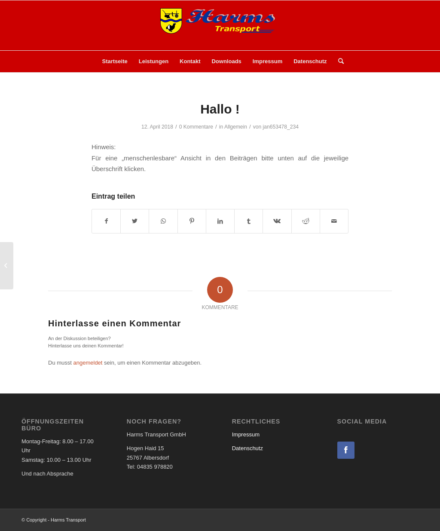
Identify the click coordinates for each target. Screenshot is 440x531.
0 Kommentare (196, 127)
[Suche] (338, 61)
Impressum (267, 61)
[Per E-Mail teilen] (334, 221)
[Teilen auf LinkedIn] (220, 221)
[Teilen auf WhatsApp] (163, 221)
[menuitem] (338, 61)
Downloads (226, 61)
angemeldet (88, 362)
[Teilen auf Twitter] (135, 221)
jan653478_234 (281, 127)
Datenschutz (310, 61)
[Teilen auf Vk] (277, 221)
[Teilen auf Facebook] (106, 221)
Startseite (115, 61)
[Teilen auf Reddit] (306, 221)
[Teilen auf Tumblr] (249, 221)
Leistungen (153, 61)
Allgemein (235, 127)
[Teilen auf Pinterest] (192, 221)
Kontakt (190, 61)
